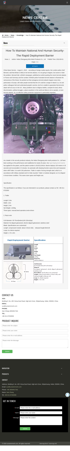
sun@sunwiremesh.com (9, 306)
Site (37, 62)
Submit (7, 351)
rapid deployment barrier (57, 163)
